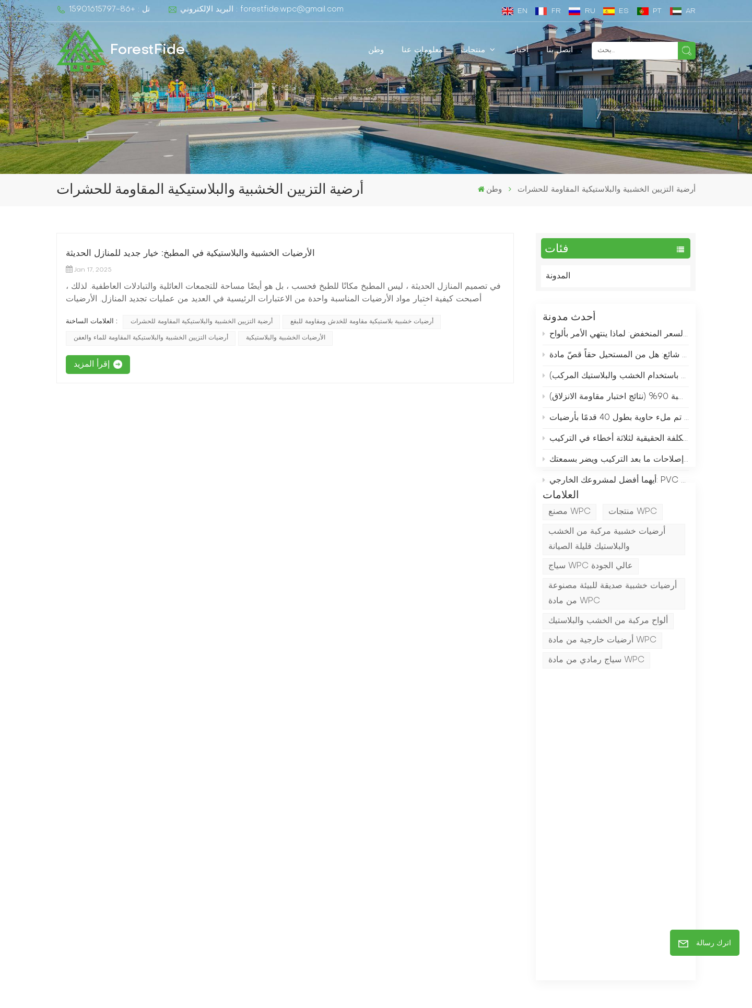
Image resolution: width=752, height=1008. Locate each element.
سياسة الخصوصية (483, 986)
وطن (376, 50)
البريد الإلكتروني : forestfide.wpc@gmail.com (256, 10)
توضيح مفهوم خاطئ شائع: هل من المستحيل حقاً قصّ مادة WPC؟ (616, 359)
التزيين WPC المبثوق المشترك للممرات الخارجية (428, 854)
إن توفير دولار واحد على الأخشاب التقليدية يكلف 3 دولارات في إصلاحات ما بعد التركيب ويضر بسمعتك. (616, 464)
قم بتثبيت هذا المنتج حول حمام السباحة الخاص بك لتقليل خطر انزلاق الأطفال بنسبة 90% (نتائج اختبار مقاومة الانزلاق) (616, 401)
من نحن (274, 847)
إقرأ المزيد (92, 364)
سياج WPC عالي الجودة (590, 608)
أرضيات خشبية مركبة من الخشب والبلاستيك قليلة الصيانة (606, 581)
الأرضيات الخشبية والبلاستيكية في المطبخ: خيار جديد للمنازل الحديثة (190, 253)
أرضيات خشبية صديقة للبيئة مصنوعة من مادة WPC (612, 636)
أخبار (520, 50)
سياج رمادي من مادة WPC (596, 702)
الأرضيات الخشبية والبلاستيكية (285, 338)
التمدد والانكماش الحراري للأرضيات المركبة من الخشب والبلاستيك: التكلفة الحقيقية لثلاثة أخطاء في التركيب (616, 443)
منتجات (474, 50)
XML (432, 986)
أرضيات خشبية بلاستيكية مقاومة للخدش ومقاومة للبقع (361, 322)
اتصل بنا (559, 50)
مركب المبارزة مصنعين (414, 829)
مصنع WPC (569, 554)
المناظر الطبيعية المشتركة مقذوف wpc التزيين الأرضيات (433, 905)
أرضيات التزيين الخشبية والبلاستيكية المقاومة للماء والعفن (151, 338)
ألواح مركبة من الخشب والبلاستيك (608, 663)
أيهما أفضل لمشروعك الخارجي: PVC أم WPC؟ (616, 485)
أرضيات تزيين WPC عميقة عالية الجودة (443, 880)
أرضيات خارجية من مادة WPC (602, 682)
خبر (267, 885)
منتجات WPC (632, 554)
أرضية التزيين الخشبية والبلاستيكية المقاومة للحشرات (202, 322)
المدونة (558, 276)
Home (272, 829)
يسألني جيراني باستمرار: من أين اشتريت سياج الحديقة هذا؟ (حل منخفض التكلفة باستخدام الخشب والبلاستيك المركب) (616, 381)
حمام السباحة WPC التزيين (422, 931)
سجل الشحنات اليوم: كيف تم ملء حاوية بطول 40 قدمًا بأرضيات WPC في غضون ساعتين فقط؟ (616, 422)
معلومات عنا (422, 50)
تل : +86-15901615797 (103, 10)
